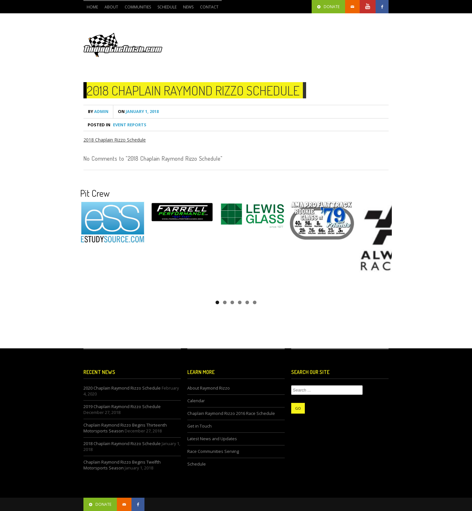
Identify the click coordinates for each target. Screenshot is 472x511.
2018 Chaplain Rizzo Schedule (114, 140)
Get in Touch (199, 426)
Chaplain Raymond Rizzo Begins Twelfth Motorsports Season (122, 465)
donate (100, 504)
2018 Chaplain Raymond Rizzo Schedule (193, 90)
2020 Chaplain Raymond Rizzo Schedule (122, 388)
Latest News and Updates (212, 439)
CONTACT (209, 7)
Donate (328, 6)
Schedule (167, 7)
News (188, 7)
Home (92, 7)
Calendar (196, 401)
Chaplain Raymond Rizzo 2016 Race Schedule (231, 413)
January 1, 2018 (138, 111)
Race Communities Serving (213, 451)
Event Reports (129, 125)
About (111, 7)
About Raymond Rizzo (208, 388)
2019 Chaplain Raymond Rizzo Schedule (122, 406)
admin (98, 111)
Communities (138, 7)
